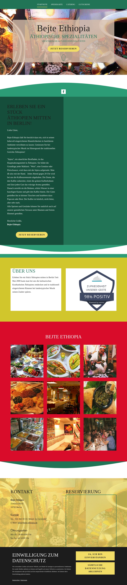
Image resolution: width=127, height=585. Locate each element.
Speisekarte (57, 4)
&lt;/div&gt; (91, 523)
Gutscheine (84, 4)
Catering (70, 4)
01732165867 (41, 519)
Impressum (24, 580)
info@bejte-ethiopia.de (27, 523)
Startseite (42, 4)
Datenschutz (16, 580)
